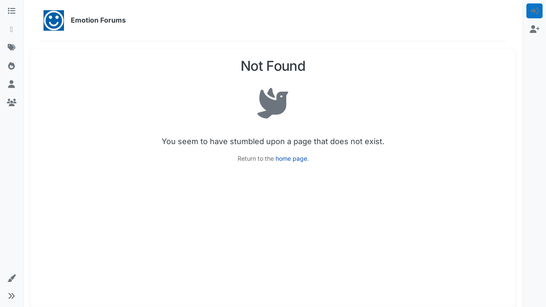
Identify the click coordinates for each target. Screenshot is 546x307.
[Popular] (11, 65)
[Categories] (11, 10)
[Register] (534, 29)
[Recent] (11, 29)
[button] (11, 278)
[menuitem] (534, 10)
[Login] (534, 10)
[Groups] (11, 102)
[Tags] (11, 47)
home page (291, 158)
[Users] (11, 84)
